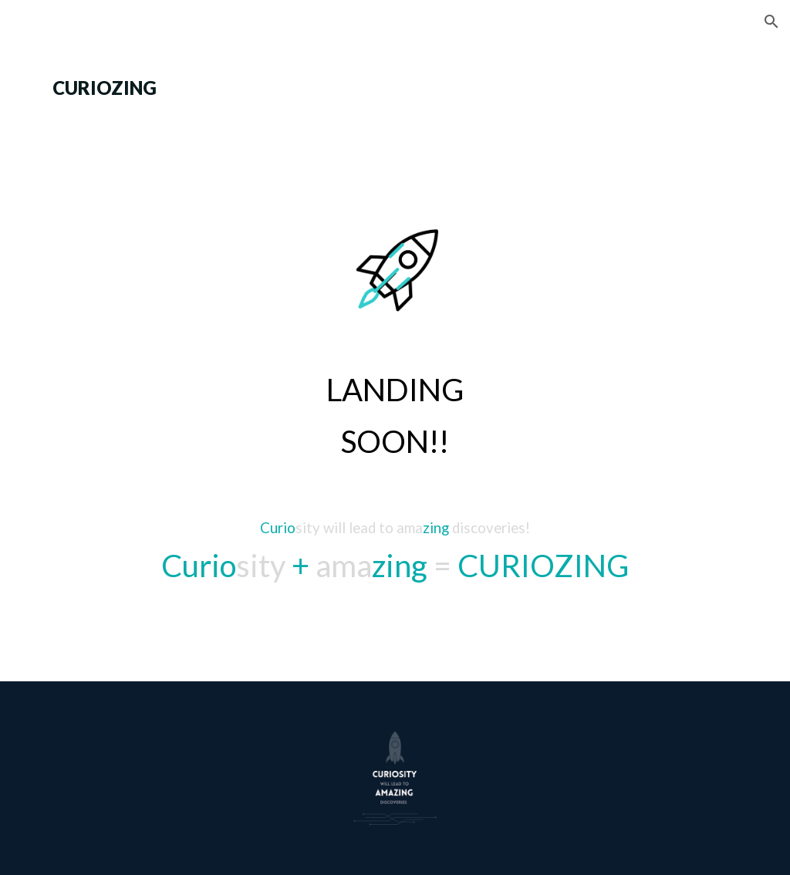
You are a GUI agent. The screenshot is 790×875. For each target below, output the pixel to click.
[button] (771, 21)
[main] (395, 87)
